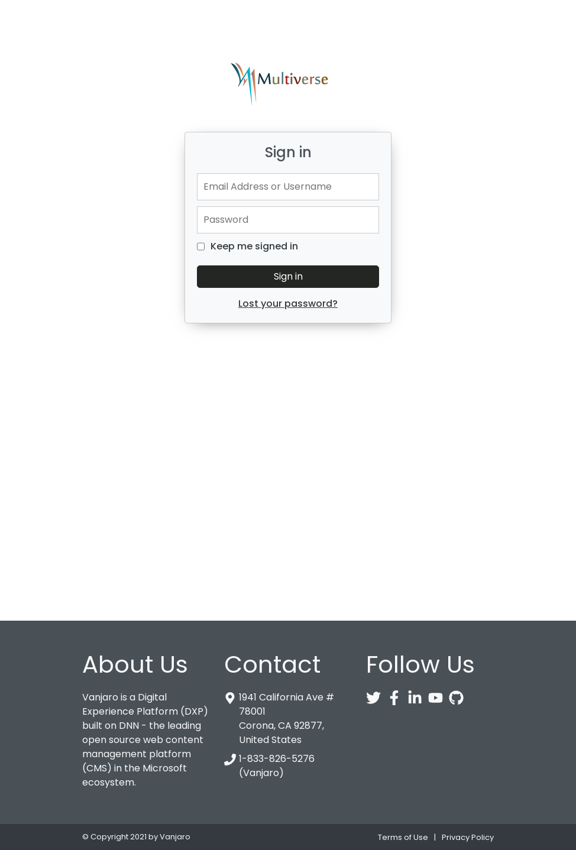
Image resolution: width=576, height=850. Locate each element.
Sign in (288, 276)
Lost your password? (288, 303)
